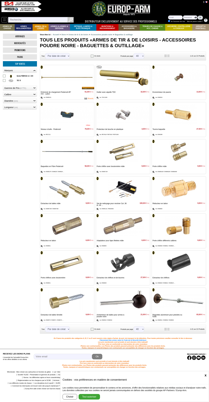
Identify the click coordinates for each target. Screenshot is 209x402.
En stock (97, 56)
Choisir (69, 396)
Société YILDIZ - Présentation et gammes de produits (37, 374)
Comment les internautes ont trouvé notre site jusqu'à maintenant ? (36, 386)
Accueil (56, 35)
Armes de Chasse (7, 27)
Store (63, 35)
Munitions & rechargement (107, 27)
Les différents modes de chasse (20, 383)
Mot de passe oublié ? (195, 21)
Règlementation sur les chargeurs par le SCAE (34, 380)
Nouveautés (20, 43)
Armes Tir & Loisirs (41, 27)
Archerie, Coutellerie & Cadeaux (178, 27)
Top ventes (20, 63)
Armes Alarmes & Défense (59, 27)
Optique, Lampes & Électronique (83, 27)
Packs (20, 57)
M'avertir (90, 98)
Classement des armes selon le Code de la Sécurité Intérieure (123, 340)
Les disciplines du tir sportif (43, 383)
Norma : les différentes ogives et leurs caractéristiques (42, 377)
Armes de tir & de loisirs (78, 35)
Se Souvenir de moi (178, 21)
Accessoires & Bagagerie (129, 27)
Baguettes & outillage (124, 35)
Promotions (19, 50)
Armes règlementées (23, 27)
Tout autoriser (89, 396)
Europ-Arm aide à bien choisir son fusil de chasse (43, 388)
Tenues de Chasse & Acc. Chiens (152, 27)
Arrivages (20, 36)
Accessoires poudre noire (101, 35)
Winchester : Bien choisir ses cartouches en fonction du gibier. (29, 372)
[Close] (205, 375)
